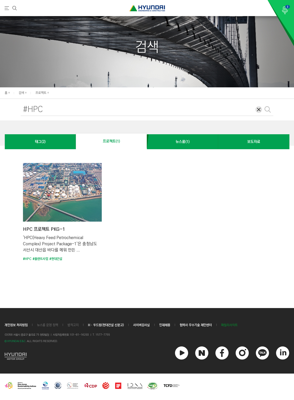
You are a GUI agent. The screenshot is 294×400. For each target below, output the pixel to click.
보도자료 (253, 142)
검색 (21, 92)
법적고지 (73, 325)
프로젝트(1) (111, 141)
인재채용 (164, 325)
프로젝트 (40, 92)
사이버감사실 (141, 325)
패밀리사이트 (229, 325)
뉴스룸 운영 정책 (47, 325)
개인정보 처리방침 (16, 325)
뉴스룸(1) (182, 142)
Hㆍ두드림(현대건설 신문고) (106, 325)
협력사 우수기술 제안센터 (196, 325)
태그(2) (40, 142)
